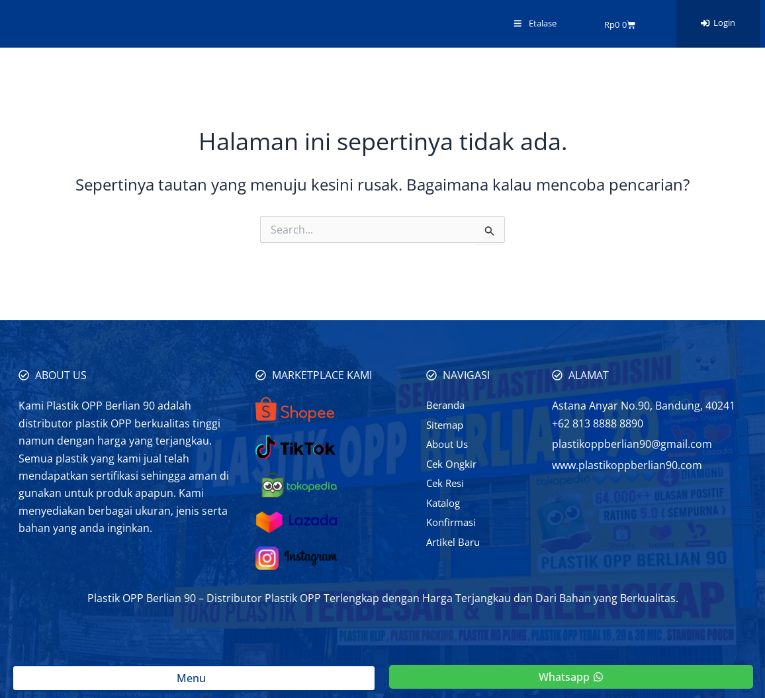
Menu (194, 678)
